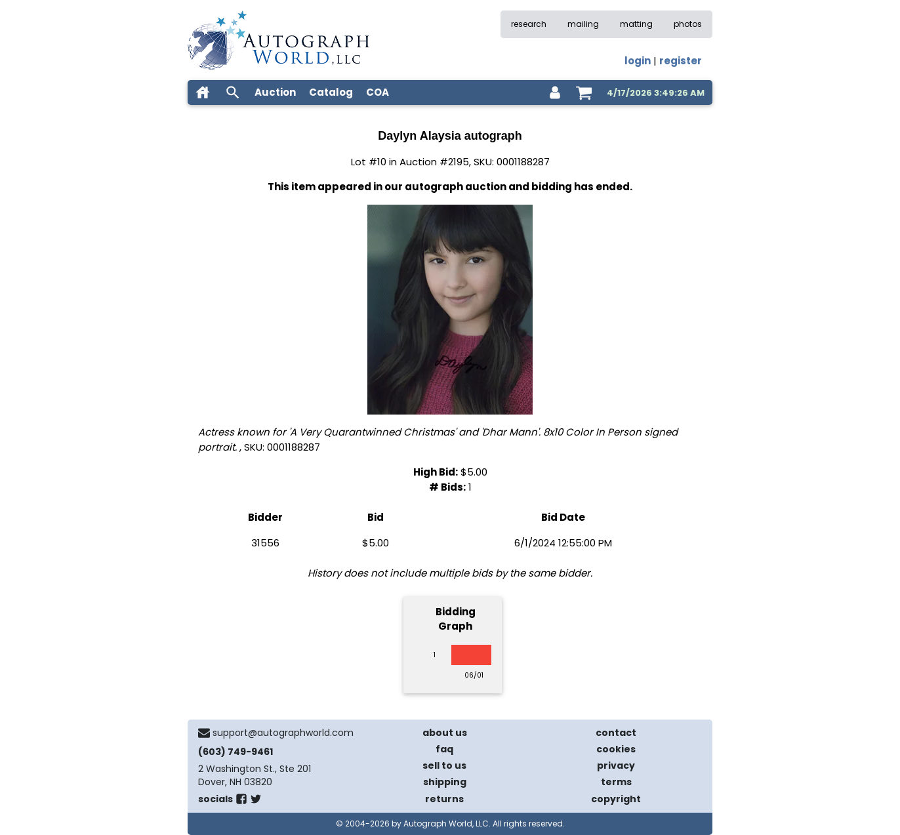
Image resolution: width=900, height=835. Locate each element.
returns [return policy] (444, 798)
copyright (616, 798)
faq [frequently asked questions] (444, 749)
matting (636, 24)
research (528, 24)
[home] (202, 92)
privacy (616, 765)
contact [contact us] (616, 732)
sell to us (444, 765)
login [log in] (637, 61)
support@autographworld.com (283, 732)
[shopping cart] (583, 92)
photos (688, 24)
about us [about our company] (444, 732)
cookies (616, 749)
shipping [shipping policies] (444, 781)
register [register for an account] (680, 61)
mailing (583, 24)
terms (616, 781)
